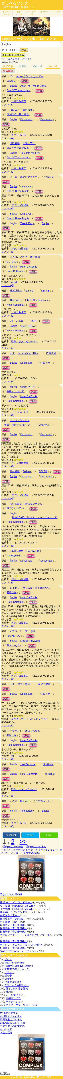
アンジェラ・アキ (19, 420)
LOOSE (11, 80)
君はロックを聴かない (16, 985)
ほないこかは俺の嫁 (11, 894)
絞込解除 (8, 71)
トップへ (6, 849)
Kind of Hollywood (30, 640)
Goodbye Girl (33, 551)
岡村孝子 (15, 471)
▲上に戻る (6, 1032)
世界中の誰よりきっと (16, 969)
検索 (23, 50)
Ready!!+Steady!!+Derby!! (18, 966)
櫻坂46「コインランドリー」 (16, 902)
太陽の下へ (29, 143)
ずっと (8, 959)
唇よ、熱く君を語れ (17, 988)
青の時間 (28, 110)
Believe (27, 471)
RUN (33, 321)
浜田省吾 (15, 110)
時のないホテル (33, 503)
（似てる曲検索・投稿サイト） (18, 7)
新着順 (23, 66)
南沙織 (13, 387)
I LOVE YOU (13, 635)
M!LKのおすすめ (9, 1013)
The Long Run (14, 645)
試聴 (24, 81)
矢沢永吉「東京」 (10, 915)
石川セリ (15, 588)
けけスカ (9, 972)
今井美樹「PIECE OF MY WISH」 (19, 905)
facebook (11, 835)
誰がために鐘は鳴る (18, 114)
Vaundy (8, 979)
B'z (11, 76)
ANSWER (44, 425)
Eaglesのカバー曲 (13, 846)
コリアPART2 (18, 101)
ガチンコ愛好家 (19, 205)
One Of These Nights (18, 90)
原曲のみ (53, 66)
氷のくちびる (32, 730)
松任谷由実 (16, 503)
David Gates (16, 551)
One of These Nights (18, 191)
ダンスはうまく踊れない (36, 588)
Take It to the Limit (30, 153)
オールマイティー (16, 995)
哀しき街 (30, 631)
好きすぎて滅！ (13, 982)
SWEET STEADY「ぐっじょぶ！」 (19, 951)
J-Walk (13, 764)
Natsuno (24, 801)
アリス (13, 177)
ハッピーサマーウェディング (22, 1005)
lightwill (28, 1077)
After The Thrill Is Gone (33, 86)
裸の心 (9, 992)
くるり (13, 801)
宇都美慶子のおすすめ (12, 1026)
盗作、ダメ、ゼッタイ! (24, 789)
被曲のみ (38, 66)
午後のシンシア (15, 391)
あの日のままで (28, 177)
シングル (11, 261)
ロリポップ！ (44, 1077)
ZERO (19, 321)
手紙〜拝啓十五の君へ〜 (17, 425)
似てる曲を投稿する (13, 55)
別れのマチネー (28, 387)
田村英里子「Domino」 (13, 918)
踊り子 (8, 975)
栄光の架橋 (24, 684)
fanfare (29, 290)
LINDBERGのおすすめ (12, 1022)
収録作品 (51, 353)
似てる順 (8, 66)
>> (23, 841)
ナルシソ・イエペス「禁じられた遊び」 (22, 944)
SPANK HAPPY (18, 257)
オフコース (16, 631)
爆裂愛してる (13, 998)
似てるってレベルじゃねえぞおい (29, 719)
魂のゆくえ (43, 801)
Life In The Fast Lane (37, 300)
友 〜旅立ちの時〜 (28, 353)
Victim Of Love (28, 326)
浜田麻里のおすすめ (11, 1019)
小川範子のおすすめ (11, 1016)
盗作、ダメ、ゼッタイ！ (24, 341)
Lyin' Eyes (25, 186)
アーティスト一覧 (23, 849)
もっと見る (6, 1029)
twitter (30, 835)
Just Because (27, 764)
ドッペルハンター (21, 412)
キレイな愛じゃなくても (29, 76)
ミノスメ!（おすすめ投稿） (26, 853)
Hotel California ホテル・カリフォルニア (34, 517)
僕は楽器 (35, 257)
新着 (18, 13)
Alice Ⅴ (49, 177)
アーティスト (31, 13)
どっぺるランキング (46, 849)
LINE (49, 835)
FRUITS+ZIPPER (14, 962)
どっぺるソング (14, 3)
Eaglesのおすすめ (36, 846)
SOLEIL (43, 471)
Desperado (26, 119)
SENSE (45, 290)
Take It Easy (27, 223)
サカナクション (14, 1001)
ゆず (12, 353)
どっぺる (6, 13)
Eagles (13, 85)
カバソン (44, 12)
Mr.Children (16, 290)
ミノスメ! (57, 12)
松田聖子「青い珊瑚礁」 (13, 925)
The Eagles (16, 300)
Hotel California (28, 266)
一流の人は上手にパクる (18, 59)
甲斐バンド (16, 730)
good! (14, 282)
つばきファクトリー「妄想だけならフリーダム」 (27, 935)
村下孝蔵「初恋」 (10, 922)
